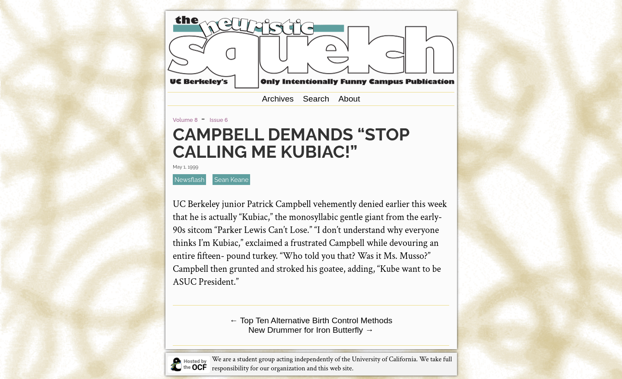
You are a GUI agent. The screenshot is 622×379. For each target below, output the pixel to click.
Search (316, 98)
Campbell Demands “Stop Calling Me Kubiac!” (291, 143)
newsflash (189, 179)
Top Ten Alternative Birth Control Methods (311, 320)
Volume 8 (185, 120)
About (349, 98)
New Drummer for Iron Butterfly (311, 329)
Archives (278, 98)
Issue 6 (218, 120)
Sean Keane (231, 179)
